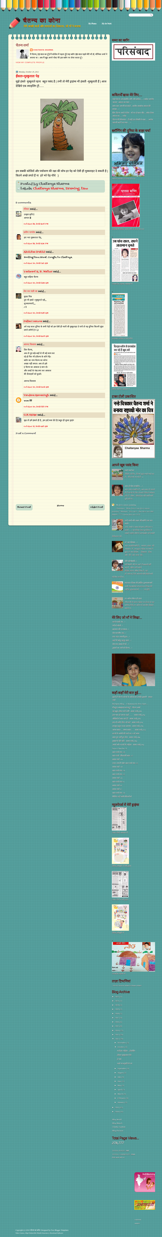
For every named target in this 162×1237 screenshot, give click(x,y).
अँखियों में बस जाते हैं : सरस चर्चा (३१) (126, 719)
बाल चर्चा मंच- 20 (118, 793)
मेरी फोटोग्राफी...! (131, 561)
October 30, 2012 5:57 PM (36, 407)
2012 (117, 1039)
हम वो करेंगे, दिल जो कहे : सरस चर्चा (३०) (127, 722)
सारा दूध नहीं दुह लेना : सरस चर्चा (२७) (126, 737)
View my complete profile (30, 62)
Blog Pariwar (117, 1130)
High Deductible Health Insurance (37, 1233)
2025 (117, 996)
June (120, 1081)
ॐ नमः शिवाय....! (131, 542)
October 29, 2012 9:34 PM (36, 243)
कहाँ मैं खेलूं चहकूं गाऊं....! (121, 640)
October (121, 1047)
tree (84, 188)
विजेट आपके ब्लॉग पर (118, 1157)
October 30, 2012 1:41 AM (36, 263)
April (120, 1089)
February (122, 1098)
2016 (117, 1022)
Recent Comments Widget (121, 985)
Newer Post (24, 507)
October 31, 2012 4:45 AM (36, 426)
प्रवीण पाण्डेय (29, 232)
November (122, 1042)
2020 (117, 1005)
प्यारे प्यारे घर (129, 470)
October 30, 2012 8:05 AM (36, 336)
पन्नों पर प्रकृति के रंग (124, 1063)
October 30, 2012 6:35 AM (36, 313)
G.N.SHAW (30, 415)
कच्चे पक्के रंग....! (118, 622)
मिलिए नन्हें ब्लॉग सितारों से (121, 796)
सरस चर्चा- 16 (117, 778)
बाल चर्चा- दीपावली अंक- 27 (122, 756)
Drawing (72, 188)
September (122, 1068)
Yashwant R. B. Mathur (38, 271)
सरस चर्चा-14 (117, 785)
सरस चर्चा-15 (117, 789)
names (137, 1223)
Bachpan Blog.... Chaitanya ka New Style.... (130, 704)
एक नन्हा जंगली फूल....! (121, 637)
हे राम (119, 1059)
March (120, 1094)
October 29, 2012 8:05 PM (36, 224)
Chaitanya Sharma (43, 50)
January (121, 1102)
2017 (117, 1018)
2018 (117, 1013)
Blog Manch (117, 1123)
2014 (117, 1030)
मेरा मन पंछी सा (30, 291)
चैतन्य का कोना (42, 20)
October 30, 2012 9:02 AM (36, 387)
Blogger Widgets (136, 985)
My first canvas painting (126, 505)
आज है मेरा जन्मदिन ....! (134, 486)
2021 (117, 1001)
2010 (117, 1111)
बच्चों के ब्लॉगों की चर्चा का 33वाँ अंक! (125, 733)
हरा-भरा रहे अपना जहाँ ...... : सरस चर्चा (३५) (128, 715)
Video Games (19, 1233)
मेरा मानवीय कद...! (119, 633)
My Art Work (106, 23)
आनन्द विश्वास (30, 344)
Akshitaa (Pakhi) (34, 252)
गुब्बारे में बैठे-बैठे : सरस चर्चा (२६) (124, 741)
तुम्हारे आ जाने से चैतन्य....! (122, 648)
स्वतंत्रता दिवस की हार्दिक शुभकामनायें (138, 583)
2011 (117, 1107)
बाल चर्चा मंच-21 (118, 782)
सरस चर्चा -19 (117, 759)
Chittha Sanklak (118, 1127)
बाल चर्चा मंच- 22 (118, 774)
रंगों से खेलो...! (117, 625)
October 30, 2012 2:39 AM (36, 283)
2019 (117, 1009)
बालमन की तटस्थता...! (120, 629)
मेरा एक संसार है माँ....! (120, 644)
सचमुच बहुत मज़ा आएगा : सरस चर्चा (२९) (127, 726)
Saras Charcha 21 (119, 748)
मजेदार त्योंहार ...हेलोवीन (126, 1051)
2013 (117, 1034)
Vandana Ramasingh (36, 395)
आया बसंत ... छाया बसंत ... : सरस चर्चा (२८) (129, 730)
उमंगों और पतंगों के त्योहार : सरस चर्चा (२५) (128, 745)
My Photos (92, 23)
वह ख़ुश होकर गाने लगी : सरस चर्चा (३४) (127, 711)
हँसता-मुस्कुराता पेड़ (27, 76)
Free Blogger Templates (60, 1230)
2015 (117, 1026)
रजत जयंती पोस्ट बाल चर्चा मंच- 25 (125, 763)
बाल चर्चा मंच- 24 (118, 770)
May (120, 1085)
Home (60, 505)
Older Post (96, 507)
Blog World (116, 1119)
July (119, 1077)
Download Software (56, 1233)
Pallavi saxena (33, 321)
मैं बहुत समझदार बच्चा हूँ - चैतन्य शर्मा (126, 707)
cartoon (138, 1219)
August (121, 1073)
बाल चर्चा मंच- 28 (118, 752)
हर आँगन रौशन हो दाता (133, 599)
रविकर (27, 209)
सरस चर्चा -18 (117, 767)
